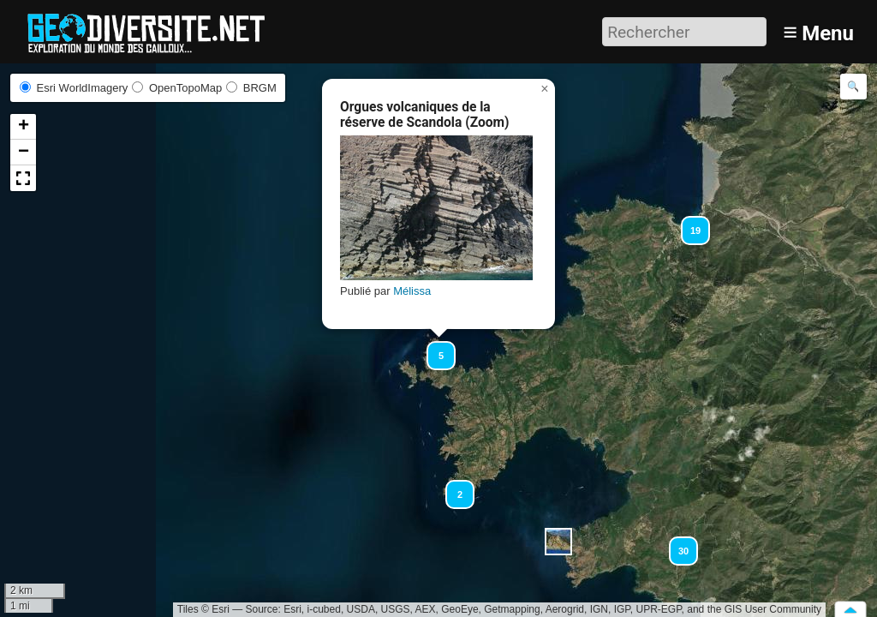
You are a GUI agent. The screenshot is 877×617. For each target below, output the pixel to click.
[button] (433, 348)
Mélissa (412, 291)
